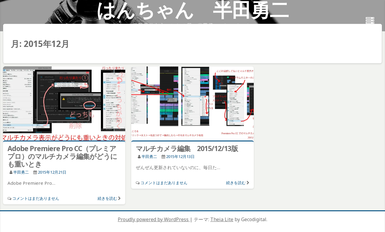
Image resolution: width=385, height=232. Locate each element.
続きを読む (107, 198)
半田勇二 (21, 172)
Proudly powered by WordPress (154, 219)
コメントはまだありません (35, 198)
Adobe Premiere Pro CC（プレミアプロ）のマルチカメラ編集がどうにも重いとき (62, 156)
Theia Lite (221, 219)
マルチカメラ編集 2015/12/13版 (187, 148)
